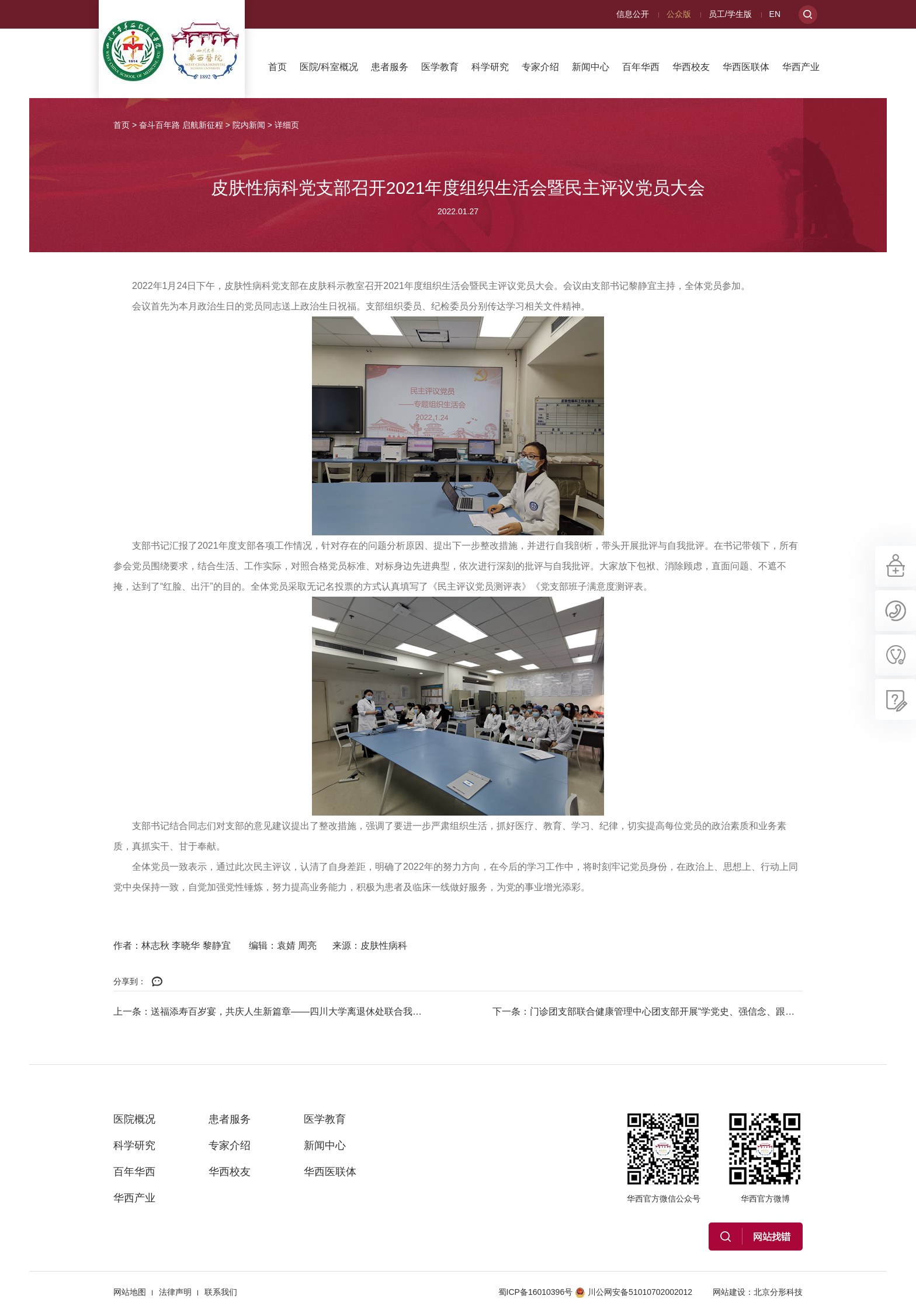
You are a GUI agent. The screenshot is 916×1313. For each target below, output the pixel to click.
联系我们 (220, 1292)
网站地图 (129, 1292)
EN (774, 14)
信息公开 (632, 14)
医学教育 (440, 67)
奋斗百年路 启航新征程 (181, 125)
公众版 (679, 14)
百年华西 (641, 67)
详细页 (287, 125)
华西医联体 (746, 67)
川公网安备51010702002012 (633, 1292)
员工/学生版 (730, 14)
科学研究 (490, 67)
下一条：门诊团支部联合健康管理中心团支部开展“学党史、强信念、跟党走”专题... (647, 1011)
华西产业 (801, 67)
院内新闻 (249, 125)
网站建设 (729, 1292)
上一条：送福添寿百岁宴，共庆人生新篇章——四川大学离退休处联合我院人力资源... (268, 1011)
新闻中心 (590, 67)
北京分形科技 (778, 1292)
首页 (277, 67)
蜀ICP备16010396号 (535, 1292)
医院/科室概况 (329, 67)
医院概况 (134, 1119)
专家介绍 (540, 67)
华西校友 (691, 67)
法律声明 (175, 1292)
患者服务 (389, 67)
